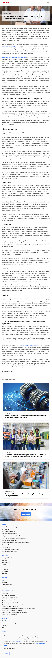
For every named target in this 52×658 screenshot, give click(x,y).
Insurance (4, 564)
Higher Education (6, 562)
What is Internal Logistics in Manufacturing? (12, 610)
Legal (3, 567)
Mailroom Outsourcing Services (9, 540)
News (3, 627)
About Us (4, 620)
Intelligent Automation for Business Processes (13, 535)
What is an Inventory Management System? (12, 604)
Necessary (9, 648)
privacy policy (16, 642)
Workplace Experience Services (9, 551)
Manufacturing (5, 571)
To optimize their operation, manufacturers (14, 57)
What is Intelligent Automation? (9, 614)
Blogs (3, 580)
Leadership (4, 625)
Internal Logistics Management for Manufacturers (14, 538)
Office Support (5, 544)
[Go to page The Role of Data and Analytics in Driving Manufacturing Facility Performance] (26, 475)
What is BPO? (5, 593)
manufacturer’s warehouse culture (29, 346)
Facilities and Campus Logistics (9, 533)
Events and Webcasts (7, 584)
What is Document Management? (10, 601)
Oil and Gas (4, 573)
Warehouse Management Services (10, 549)
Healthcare (4, 560)
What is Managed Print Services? (10, 603)
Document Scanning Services (9, 531)
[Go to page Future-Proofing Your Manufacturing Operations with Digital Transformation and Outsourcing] (26, 397)
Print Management (6, 547)
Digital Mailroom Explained (8, 595)
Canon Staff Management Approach (10, 623)
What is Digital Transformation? (9, 597)
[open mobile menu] (48, 2)
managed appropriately (8, 46)
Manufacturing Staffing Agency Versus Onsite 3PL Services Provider (18, 608)
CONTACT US (26, 514)
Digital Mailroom (6, 529)
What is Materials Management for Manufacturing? (14, 612)
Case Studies (5, 582)
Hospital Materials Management (10, 606)
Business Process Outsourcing (9, 527)
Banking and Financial (7, 558)
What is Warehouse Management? (10, 599)
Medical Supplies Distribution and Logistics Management (16, 542)
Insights (4, 586)
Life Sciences (5, 569)
